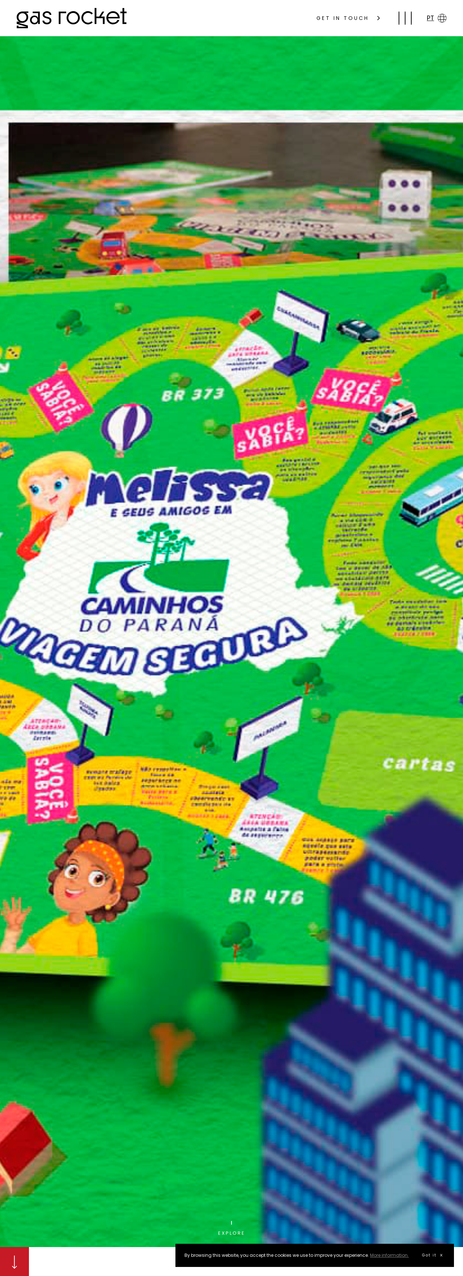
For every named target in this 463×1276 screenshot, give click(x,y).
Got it (432, 1255)
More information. (389, 1255)
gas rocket (71, 18)
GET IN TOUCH (348, 18)
